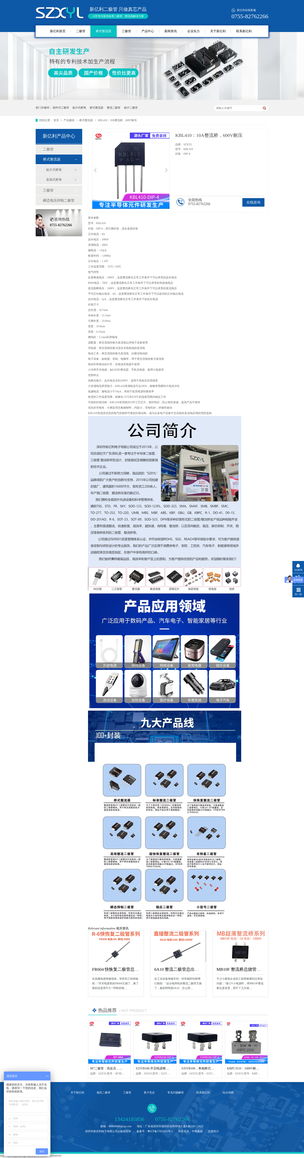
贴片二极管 (131, 107)
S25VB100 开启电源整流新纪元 (157, 1068)
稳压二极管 (103, 1092)
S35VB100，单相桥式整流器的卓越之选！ (210, 1068)
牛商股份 (197, 1131)
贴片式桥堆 (79, 107)
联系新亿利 (244, 31)
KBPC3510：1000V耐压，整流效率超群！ (255, 1068)
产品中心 (148, 31)
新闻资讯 (170, 31)
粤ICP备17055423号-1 (160, 1131)
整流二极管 (113, 107)
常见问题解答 (176, 1092)
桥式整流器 (103, 31)
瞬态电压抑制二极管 (58, 200)
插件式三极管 (61, 107)
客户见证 (149, 1092)
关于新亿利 (218, 31)
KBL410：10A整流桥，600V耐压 (117, 120)
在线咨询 (253, 202)
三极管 (126, 31)
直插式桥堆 (54, 179)
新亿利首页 (58, 31)
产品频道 (69, 120)
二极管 (80, 31)
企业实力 (193, 31)
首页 (57, 120)
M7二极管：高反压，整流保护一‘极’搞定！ (119, 1068)
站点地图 (228, 1092)
